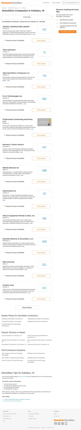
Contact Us (56, 416)
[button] (55, 423)
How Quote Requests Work (9, 413)
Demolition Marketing (33, 413)
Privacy (43, 427)
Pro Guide (30, 416)
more (34, 34)
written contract (22, 376)
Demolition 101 (6, 416)
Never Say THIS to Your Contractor (12, 401)
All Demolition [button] (27, 17)
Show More (27, 307)
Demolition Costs (7, 418)
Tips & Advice (56, 2)
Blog (4, 421)
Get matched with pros (67, 31)
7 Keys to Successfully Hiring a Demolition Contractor (17, 399)
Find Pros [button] (46, 2)
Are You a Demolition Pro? (71, 2)
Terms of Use (50, 427)
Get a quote (41, 40)
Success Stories (32, 418)
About (55, 413)
